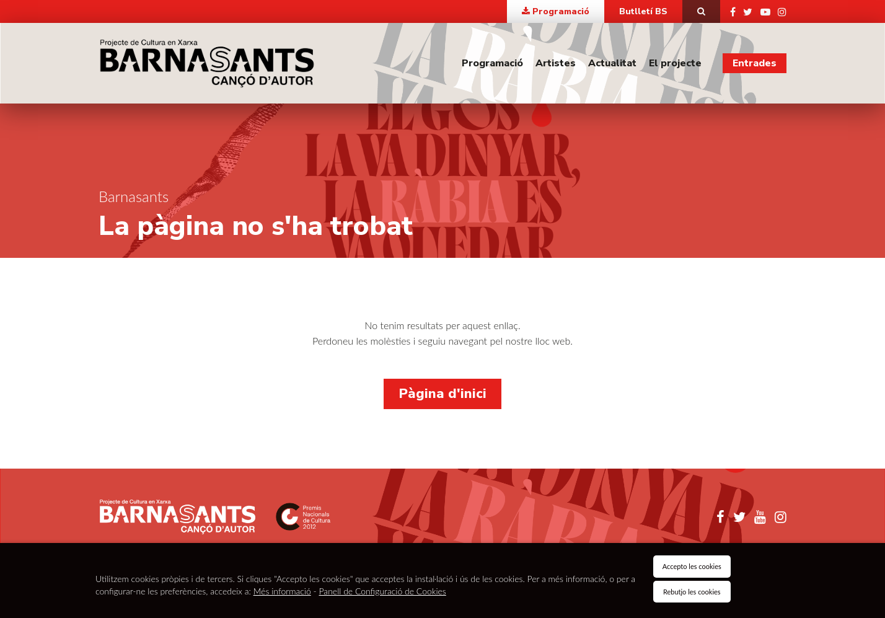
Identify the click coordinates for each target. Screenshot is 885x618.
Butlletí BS (643, 11)
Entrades (755, 63)
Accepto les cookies (692, 566)
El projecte (675, 63)
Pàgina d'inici (442, 393)
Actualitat (612, 63)
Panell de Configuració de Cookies (382, 591)
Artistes (555, 63)
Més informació (282, 591)
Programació (492, 63)
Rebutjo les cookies (692, 592)
